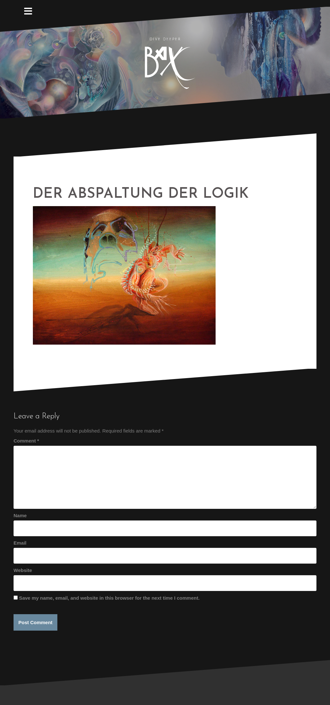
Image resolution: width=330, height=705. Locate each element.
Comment (26, 440)
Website (23, 570)
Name (20, 515)
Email (20, 543)
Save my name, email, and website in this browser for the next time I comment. (109, 598)
